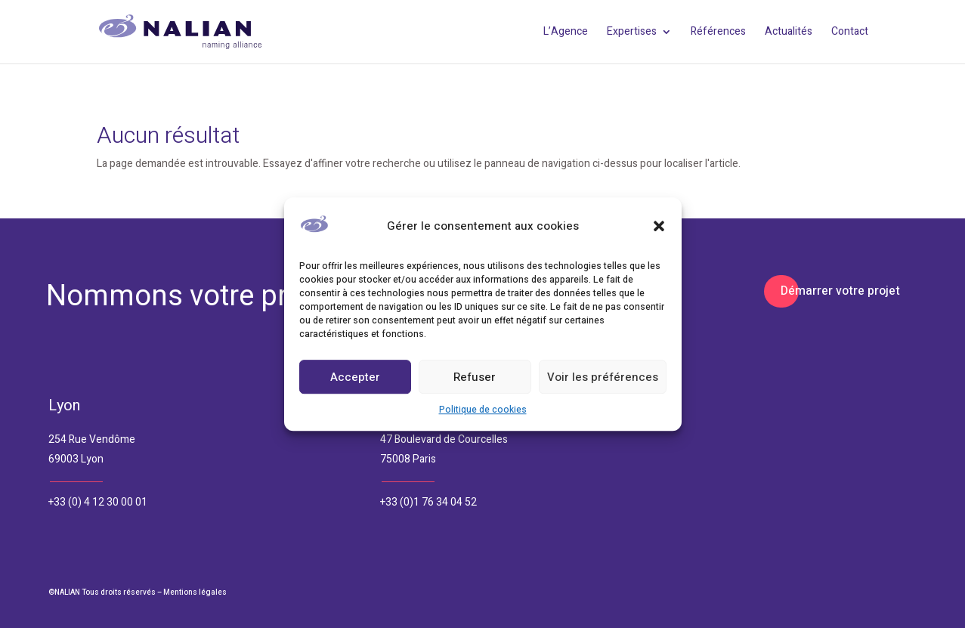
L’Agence (565, 32)
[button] (659, 226)
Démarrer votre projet (840, 291)
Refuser (474, 377)
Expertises (632, 32)
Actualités (788, 32)
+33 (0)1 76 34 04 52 (428, 502)
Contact (849, 32)
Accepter (355, 377)
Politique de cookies (483, 410)
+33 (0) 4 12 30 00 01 (97, 502)
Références (718, 32)
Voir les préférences (602, 377)
